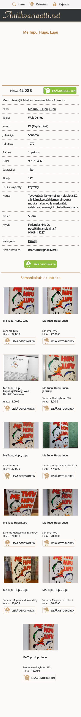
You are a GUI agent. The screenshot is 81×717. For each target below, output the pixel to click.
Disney (32, 241)
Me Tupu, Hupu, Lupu (42, 109)
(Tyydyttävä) (40, 126)
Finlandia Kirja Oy (39, 225)
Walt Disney (35, 118)
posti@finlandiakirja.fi (42, 228)
